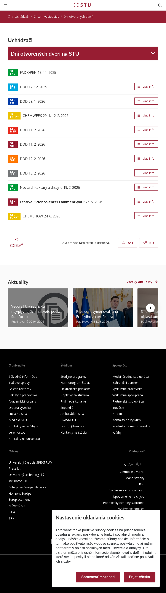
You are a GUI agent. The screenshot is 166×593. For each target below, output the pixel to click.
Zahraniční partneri (125, 383)
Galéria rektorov (20, 389)
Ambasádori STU (72, 414)
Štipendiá (67, 408)
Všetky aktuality (139, 282)
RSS (141, 484)
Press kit (15, 468)
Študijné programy (73, 376)
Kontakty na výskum (126, 420)
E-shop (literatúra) (73, 426)
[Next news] (150, 308)
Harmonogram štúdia (76, 383)
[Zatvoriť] (5, 5)
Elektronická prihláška (76, 389)
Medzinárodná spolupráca (130, 376)
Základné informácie (23, 376)
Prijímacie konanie (73, 401)
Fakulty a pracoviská (23, 395)
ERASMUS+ (69, 420)
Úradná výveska (20, 408)
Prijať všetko (139, 577)
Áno (127, 243)
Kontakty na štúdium (75, 432)
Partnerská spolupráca (128, 401)
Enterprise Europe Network (27, 487)
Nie (148, 243)
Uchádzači (22, 16)
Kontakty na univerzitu (24, 439)
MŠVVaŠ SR (17, 506)
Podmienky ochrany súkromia (123, 503)
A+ (130, 464)
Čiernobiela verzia (132, 472)
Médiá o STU (18, 420)
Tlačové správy (19, 383)
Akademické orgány (22, 401)
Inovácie (118, 408)
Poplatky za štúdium (75, 395)
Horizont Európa (20, 493)
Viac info (149, 87)
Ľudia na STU (18, 414)
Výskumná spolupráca (127, 395)
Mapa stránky (134, 478)
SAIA (12, 512)
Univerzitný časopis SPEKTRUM (31, 462)
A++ (140, 463)
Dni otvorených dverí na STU (45, 53)
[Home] (9, 16)
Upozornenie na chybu (128, 496)
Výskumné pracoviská (127, 389)
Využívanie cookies (131, 509)
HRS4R (117, 414)
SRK (11, 518)
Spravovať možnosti (98, 577)
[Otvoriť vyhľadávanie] (160, 5)
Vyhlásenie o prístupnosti (127, 490)
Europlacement (19, 499)
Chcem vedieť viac (46, 16)
